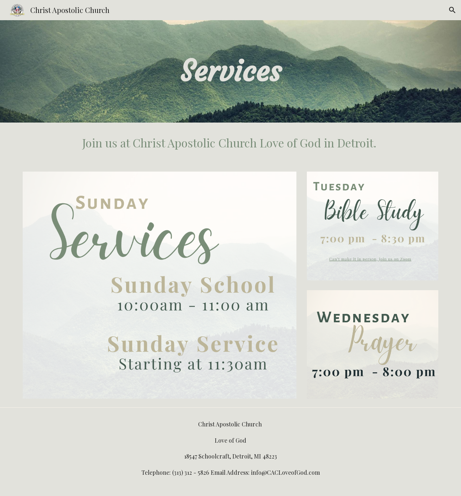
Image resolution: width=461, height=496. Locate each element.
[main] (230, 71)
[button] (452, 10)
